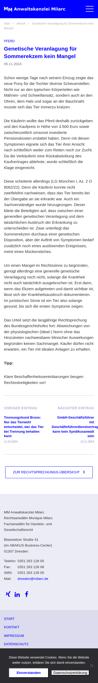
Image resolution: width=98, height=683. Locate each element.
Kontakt (11, 627)
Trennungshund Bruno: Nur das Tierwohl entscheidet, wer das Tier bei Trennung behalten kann (24, 426)
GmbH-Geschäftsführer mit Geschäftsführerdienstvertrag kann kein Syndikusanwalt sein (73, 426)
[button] (89, 10)
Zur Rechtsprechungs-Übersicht (46, 472)
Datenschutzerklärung (70, 673)
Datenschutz (16, 644)
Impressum (14, 636)
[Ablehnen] (91, 665)
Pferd (9, 41)
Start (9, 619)
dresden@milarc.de (33, 579)
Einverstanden (29, 673)
